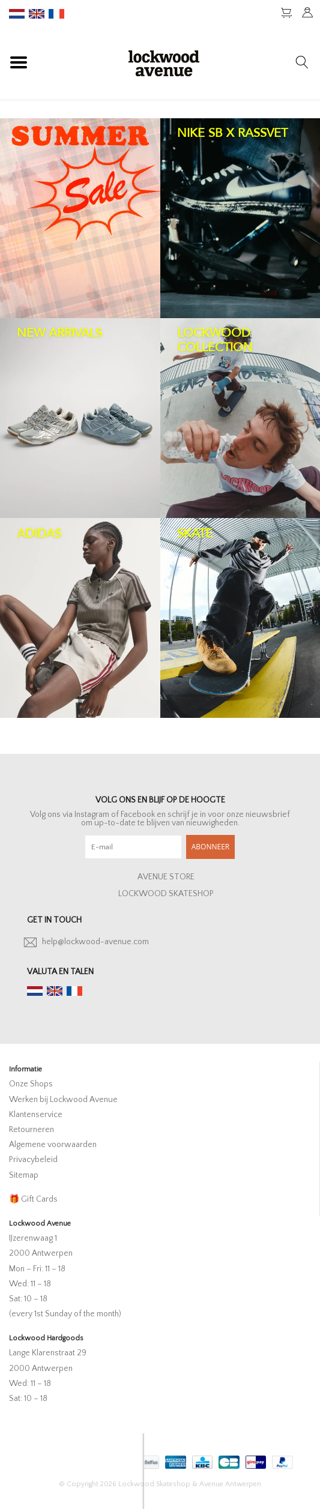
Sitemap (23, 1175)
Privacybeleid (33, 1159)
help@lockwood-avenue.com (95, 942)
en (36, 14)
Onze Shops (31, 1084)
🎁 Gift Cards (33, 1199)
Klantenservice (35, 1114)
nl (17, 14)
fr (56, 14)
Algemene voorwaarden (53, 1144)
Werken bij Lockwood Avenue (63, 1099)
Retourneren (31, 1129)
